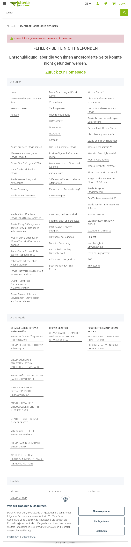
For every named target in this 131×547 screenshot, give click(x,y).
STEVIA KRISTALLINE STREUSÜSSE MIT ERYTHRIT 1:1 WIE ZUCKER (26, 407)
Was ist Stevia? (96, 92)
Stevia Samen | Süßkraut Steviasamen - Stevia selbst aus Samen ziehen (25, 298)
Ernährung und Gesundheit (63, 214)
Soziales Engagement (99, 253)
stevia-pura (94, 491)
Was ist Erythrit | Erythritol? (102, 166)
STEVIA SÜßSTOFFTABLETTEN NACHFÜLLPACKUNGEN (27, 377)
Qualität (92, 237)
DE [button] (86, 3)
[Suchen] (124, 12)
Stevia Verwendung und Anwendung (23, 181)
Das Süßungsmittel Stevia (62, 147)
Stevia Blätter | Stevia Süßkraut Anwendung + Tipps (27, 273)
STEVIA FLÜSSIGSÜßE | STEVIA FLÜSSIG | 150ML (27, 347)
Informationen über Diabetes (64, 220)
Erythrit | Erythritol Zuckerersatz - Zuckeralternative (20, 284)
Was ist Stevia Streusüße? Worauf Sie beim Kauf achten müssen (26, 241)
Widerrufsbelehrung (59, 114)
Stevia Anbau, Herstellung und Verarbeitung (103, 120)
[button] (98, 3)
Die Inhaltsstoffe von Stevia (102, 128)
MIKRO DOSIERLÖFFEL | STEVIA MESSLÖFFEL (23, 433)
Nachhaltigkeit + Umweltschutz (96, 245)
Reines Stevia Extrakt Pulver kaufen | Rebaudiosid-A (25, 253)
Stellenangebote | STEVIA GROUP (101, 222)
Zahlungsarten (57, 108)
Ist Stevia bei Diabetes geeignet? (60, 229)
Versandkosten (19, 108)
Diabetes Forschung (59, 243)
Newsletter (55, 133)
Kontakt (15, 114)
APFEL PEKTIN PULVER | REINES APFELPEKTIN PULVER (27, 457)
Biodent (15, 491)
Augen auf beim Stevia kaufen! (26, 147)
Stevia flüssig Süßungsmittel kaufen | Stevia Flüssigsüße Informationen (25, 228)
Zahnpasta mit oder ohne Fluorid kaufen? (24, 263)
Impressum (14, 536)
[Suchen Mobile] (62, 12)
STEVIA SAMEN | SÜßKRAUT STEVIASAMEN (25, 445)
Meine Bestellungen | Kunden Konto (26, 100)
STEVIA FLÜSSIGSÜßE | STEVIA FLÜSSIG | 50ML (27, 338)
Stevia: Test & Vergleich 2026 (26, 163)
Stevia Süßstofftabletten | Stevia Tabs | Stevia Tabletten (26, 216)
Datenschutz (30, 536)
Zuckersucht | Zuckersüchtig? (64, 189)
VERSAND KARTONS (22, 463)
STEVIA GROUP (96, 214)
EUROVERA (55, 491)
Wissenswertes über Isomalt (103, 172)
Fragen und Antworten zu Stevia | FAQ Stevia (101, 180)
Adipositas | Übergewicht (62, 259)
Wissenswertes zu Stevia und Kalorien (64, 165)
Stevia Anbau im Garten (23, 195)
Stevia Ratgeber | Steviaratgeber (96, 190)
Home (14, 92)
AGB (90, 259)
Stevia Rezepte (57, 195)
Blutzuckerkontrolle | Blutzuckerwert (60, 251)
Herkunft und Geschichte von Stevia (103, 110)
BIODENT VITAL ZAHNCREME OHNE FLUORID (103, 347)
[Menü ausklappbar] (4, 2)
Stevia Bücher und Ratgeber (102, 140)
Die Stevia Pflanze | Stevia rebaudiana (101, 100)
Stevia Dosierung (19, 189)
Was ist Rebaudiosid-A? (100, 147)
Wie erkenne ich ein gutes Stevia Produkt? (24, 155)
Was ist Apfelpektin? (98, 159)
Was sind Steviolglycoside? (102, 153)
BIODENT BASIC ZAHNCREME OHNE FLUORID (103, 338)
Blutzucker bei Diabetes (61, 237)
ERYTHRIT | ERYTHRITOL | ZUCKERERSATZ (24, 420)
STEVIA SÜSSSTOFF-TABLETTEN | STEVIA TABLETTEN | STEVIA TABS (25, 363)
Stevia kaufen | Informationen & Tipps (103, 206)
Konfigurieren (100, 521)
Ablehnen (100, 531)
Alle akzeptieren (100, 511)
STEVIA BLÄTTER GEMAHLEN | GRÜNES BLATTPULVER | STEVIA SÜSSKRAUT (65, 336)
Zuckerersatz (56, 173)
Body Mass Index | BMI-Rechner (61, 267)
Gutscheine (55, 127)
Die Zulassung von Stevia (101, 134)
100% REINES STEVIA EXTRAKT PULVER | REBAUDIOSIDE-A (22, 391)
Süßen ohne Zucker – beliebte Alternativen (64, 181)
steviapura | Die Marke (99, 230)
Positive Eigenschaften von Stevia (63, 155)
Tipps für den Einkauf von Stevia (24, 171)
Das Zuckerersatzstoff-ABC (102, 198)
